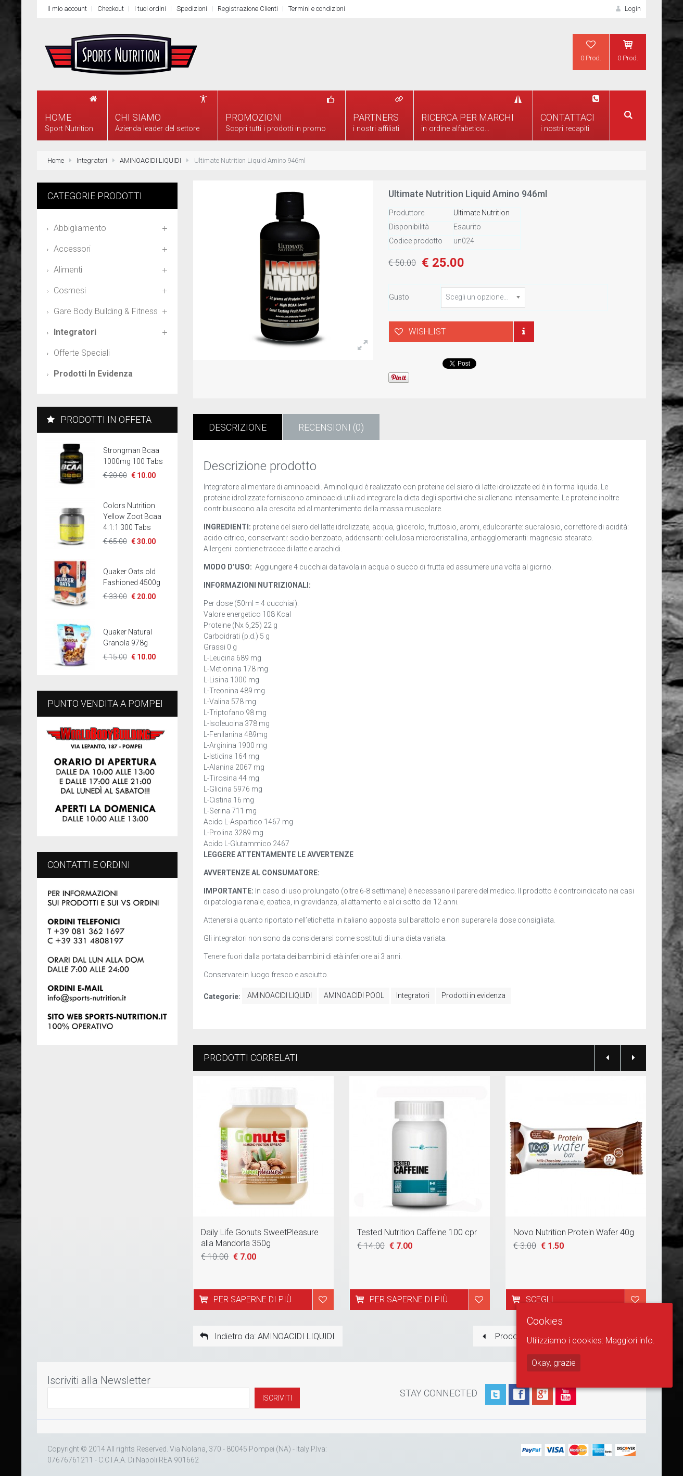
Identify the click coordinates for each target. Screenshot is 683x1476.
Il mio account (67, 8)
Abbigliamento (80, 228)
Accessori (72, 249)
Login (627, 8)
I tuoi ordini (150, 8)
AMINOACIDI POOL (354, 995)
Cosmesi (70, 290)
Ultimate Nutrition (481, 213)
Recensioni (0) (331, 427)
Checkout (110, 8)
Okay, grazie (554, 1363)
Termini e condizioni (316, 8)
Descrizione (238, 427)
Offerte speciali (82, 353)
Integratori (92, 160)
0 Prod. (591, 50)
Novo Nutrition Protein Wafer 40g (573, 1232)
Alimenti (68, 270)
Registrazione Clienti (248, 8)
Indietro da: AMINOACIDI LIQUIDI (266, 1336)
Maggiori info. (630, 1340)
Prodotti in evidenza (473, 995)
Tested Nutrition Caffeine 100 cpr (417, 1232)
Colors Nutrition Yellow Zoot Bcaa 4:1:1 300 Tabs (132, 516)
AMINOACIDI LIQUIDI (150, 160)
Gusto (399, 297)
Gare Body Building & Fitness (106, 311)
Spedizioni (191, 8)
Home (55, 160)
